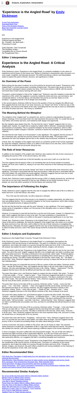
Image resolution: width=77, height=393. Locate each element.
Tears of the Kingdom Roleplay (13, 26)
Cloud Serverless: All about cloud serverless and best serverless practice (28, 364)
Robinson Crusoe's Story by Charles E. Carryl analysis (21, 388)
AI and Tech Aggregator (10, 22)
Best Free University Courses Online (15, 28)
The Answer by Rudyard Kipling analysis (16, 379)
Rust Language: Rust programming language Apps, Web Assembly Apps (28, 362)
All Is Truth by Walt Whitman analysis (15, 390)
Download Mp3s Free (9, 24)
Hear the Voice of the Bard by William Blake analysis (20, 385)
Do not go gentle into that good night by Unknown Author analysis (25, 376)
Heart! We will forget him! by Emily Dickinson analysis (21, 386)
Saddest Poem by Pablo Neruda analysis (16, 392)
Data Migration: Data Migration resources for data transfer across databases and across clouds (35, 360)
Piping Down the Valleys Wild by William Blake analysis (21, 383)
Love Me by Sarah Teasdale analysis (15, 381)
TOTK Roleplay (7, 29)
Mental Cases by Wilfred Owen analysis (16, 377)
